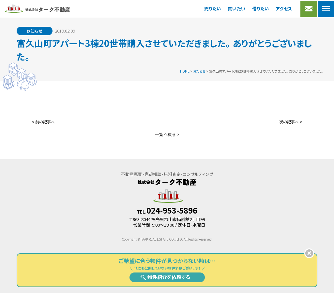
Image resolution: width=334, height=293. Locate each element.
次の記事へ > (290, 121)
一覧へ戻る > (167, 134)
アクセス (284, 8)
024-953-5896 (171, 210)
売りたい (212, 8)
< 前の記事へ (43, 121)
